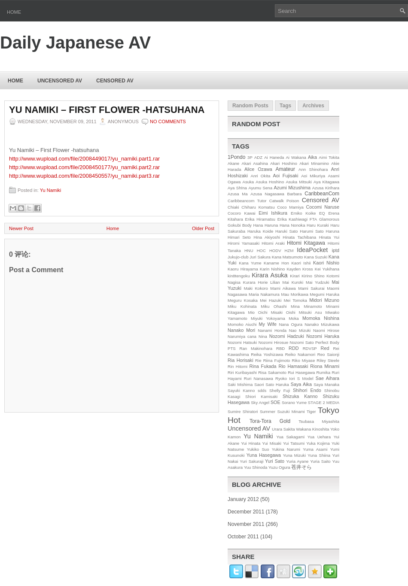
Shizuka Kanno (300, 396)
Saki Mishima (240, 384)
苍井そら (301, 467)
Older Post (203, 228)
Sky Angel (260, 402)
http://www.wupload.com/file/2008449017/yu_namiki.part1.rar (84, 158)
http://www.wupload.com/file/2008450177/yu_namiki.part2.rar (84, 167)
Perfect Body (327, 342)
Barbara (294, 193)
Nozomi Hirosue (273, 342)
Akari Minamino (314, 163)
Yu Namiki (50, 190)
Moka (293, 318)
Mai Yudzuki (317, 282)
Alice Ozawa (258, 169)
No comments (168, 121)
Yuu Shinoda (255, 467)
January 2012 (243, 499)
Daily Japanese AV (75, 42)
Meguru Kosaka (243, 300)
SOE (275, 402)
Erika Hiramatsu (260, 219)
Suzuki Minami (291, 411)
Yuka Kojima (318, 443)
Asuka (248, 181)
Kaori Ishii (301, 263)
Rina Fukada (263, 366)
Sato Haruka (277, 384)
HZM (289, 250)
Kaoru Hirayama (243, 269)
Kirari (294, 275)
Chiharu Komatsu (257, 207)
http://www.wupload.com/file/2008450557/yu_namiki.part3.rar (84, 176)
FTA (313, 219)
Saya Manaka (326, 384)
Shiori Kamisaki (261, 396)
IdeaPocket (312, 249)
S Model (305, 378)
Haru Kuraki (318, 225)
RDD (293, 348)
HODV (275, 250)
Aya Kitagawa (326, 181)
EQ (322, 213)
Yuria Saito (320, 461)
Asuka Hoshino (270, 181)
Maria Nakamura (264, 294)
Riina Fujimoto (276, 360)
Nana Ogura (290, 324)
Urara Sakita (283, 429)
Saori (259, 384)
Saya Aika (301, 384)
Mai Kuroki (293, 282)
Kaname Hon (276, 263)
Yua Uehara (319, 436)
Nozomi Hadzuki (286, 336)
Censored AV (115, 81)
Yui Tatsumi (293, 443)
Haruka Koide (260, 231)
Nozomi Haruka (322, 336)
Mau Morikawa (294, 294)
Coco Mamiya (290, 207)
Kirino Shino (313, 275)
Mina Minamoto (306, 306)
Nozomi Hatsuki (242, 342)
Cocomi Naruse (322, 207)
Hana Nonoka (292, 225)
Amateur (285, 169)
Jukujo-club (238, 257)
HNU (248, 250)
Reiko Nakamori (300, 354)
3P (250, 157)
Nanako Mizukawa (321, 324)
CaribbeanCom (321, 194)
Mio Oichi (257, 312)
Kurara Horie (255, 282)
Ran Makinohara (256, 348)
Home (14, 12)
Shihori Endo (307, 390)
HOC (261, 250)
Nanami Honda (272, 330)
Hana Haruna (265, 225)
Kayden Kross (299, 269)
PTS (232, 348)
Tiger (311, 411)
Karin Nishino (272, 269)
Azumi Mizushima (292, 187)
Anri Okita (260, 175)
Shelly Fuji (279, 390)
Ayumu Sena (260, 187)
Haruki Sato (286, 231)
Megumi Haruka (324, 294)
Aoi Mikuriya (313, 175)
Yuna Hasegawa (264, 455)
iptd (335, 250)
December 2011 (246, 512)
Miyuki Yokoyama (268, 318)
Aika (312, 157)
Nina (263, 336)
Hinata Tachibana (299, 237)
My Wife (268, 324)
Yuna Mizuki (294, 455)
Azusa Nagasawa (267, 193)
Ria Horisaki (240, 360)
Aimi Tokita (329, 157)
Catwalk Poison (284, 200)
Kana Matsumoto (287, 257)
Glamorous (329, 219)
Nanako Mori (241, 330)
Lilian (275, 282)
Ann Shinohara (313, 169)
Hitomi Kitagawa (306, 243)
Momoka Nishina (320, 318)
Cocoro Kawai (242, 213)
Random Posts (250, 106)
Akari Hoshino (283, 163)
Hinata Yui (329, 237)
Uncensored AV (59, 81)
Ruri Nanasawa (258, 378)
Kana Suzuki (315, 257)
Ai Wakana (296, 157)
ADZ (258, 157)
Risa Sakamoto (272, 372)
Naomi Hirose (326, 330)
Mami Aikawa (282, 288)
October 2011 (243, 537)
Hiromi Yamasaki (243, 243)
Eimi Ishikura (273, 213)
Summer (267, 411)
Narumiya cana (242, 336)
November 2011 (246, 524)
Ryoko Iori (285, 378)
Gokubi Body (240, 225)
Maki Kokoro (256, 288)
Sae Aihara (327, 378)
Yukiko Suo (258, 449)
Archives (313, 106)
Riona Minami (324, 366)
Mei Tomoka (295, 300)
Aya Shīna (237, 187)
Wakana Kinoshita (312, 429)
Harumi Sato (312, 231)
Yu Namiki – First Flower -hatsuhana (106, 110)
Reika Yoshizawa (267, 354)
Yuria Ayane (297, 461)
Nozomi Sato (302, 342)
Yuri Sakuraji (251, 461)
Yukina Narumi (286, 449)
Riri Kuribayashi (242, 372)
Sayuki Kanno (241, 390)
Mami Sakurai (311, 288)
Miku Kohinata (242, 306)
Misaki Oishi (283, 312)
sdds (262, 390)
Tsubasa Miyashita (318, 421)
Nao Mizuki (300, 330)
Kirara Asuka (269, 275)
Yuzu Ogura (279, 467)
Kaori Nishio (326, 262)
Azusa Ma (238, 193)
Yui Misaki (271, 443)
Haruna (332, 231)
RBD (280, 348)
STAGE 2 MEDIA (323, 402)
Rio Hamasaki (293, 366)
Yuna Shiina (319, 455)
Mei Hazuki (270, 300)
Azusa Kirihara (325, 187)
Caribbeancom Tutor (247, 200)
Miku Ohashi (273, 306)
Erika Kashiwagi (292, 219)
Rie (258, 360)
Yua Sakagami (290, 436)
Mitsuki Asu (310, 312)
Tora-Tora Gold (270, 421)
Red (325, 348)
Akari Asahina (255, 163)
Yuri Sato (274, 461)
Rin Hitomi (237, 366)
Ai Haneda (274, 157)
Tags (285, 106)
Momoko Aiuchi (242, 324)
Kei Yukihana (327, 269)
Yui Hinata (250, 443)
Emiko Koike (303, 213)
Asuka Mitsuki (299, 181)
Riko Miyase (303, 360)
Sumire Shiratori (243, 411)
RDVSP (310, 348)
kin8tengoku (239, 275)
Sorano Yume (294, 402)
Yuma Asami (315, 449)
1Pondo (236, 157)
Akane (233, 163)
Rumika (324, 372)
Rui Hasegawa (301, 372)
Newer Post (21, 228)
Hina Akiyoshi (266, 237)
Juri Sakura (260, 257)
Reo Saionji (328, 354)
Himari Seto (239, 237)
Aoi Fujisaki (285, 175)
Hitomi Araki (273, 243)
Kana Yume (250, 263)
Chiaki (233, 207)
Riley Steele (328, 360)
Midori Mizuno (324, 300)
